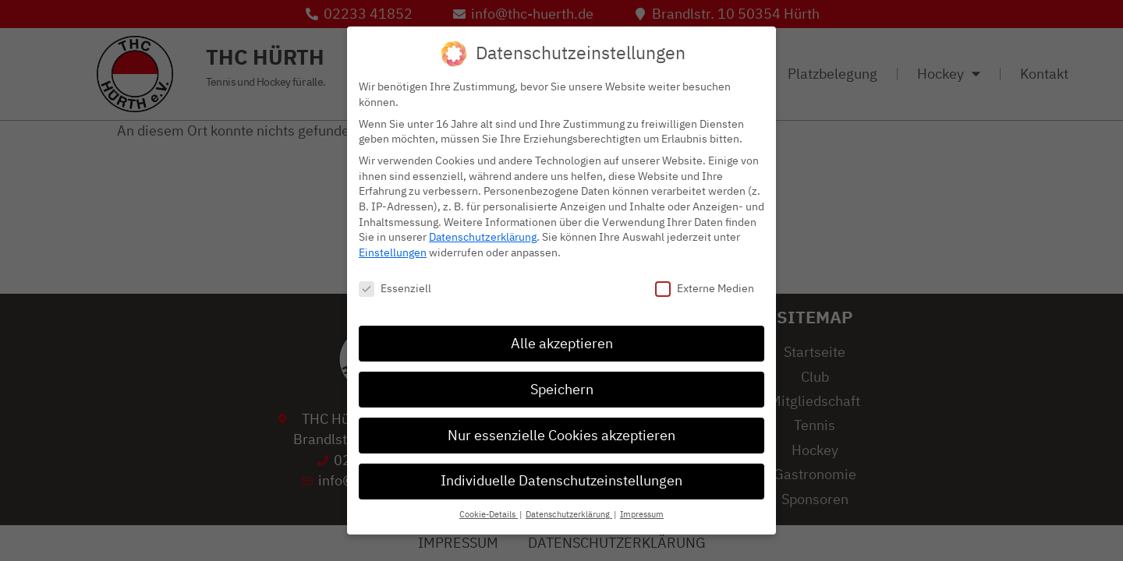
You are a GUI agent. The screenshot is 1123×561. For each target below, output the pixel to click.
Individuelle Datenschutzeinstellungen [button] (561, 480)
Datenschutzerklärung (483, 236)
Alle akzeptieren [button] (562, 342)
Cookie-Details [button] (488, 514)
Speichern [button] (561, 388)
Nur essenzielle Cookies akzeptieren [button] (561, 434)
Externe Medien (704, 287)
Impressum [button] (642, 514)
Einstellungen (393, 251)
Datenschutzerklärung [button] (569, 514)
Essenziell (395, 287)
